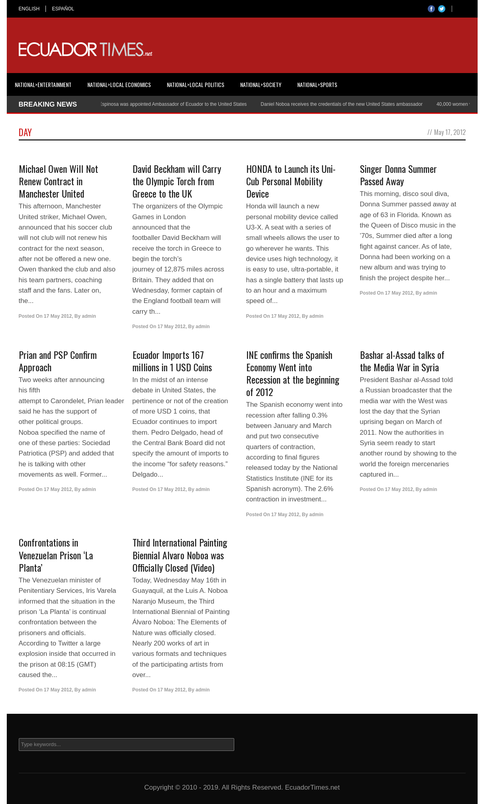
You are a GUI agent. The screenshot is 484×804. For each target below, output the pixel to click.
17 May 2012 (58, 316)
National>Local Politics (195, 84)
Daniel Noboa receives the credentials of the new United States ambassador (345, 104)
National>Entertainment (43, 84)
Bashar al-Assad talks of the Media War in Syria (402, 360)
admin (89, 316)
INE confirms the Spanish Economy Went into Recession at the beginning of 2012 (292, 373)
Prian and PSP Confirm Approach (58, 360)
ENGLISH (29, 9)
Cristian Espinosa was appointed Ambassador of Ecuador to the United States (167, 104)
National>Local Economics (119, 84)
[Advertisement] (320, 49)
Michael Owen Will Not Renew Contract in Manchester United (58, 180)
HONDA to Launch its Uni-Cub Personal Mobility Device (291, 180)
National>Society (260, 84)
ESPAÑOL (63, 9)
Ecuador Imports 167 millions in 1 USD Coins (172, 360)
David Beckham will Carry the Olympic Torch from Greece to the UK (176, 180)
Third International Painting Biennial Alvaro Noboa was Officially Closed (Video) (179, 554)
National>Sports (317, 84)
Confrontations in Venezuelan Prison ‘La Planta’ (56, 554)
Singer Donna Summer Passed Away (398, 174)
